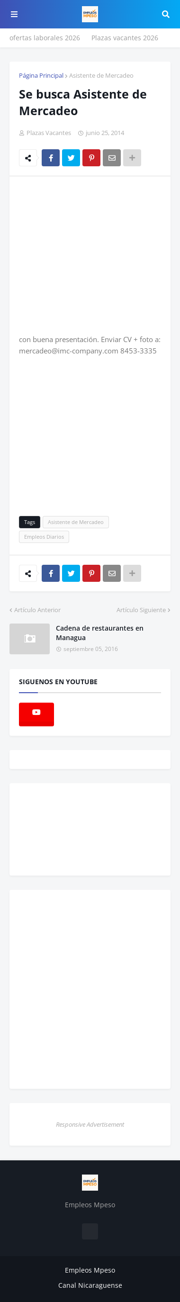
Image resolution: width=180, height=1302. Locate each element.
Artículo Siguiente (141, 610)
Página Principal (41, 75)
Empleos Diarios (44, 536)
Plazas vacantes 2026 (124, 37)
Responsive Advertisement (90, 1124)
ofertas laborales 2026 (44, 37)
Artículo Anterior (37, 610)
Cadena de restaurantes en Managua (100, 633)
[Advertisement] (98, 254)
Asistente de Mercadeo (101, 75)
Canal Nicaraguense (90, 1285)
